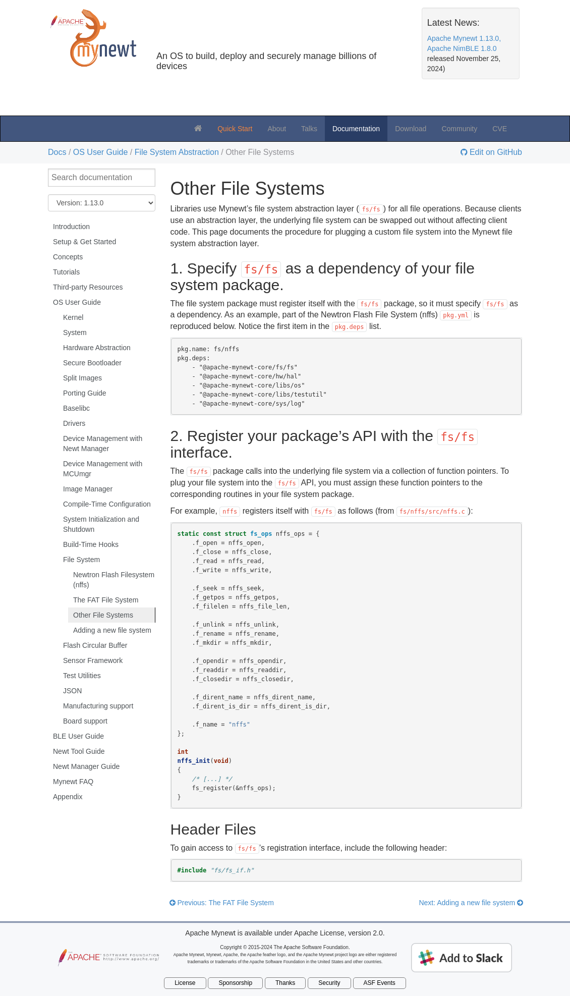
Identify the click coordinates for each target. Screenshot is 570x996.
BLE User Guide (78, 736)
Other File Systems (103, 615)
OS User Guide (100, 152)
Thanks (285, 982)
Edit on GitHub (495, 152)
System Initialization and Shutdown (101, 524)
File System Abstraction (177, 152)
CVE (499, 129)
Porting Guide (84, 393)
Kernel (73, 317)
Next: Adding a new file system (471, 903)
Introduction (71, 227)
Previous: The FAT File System (221, 903)
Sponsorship (235, 982)
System (75, 332)
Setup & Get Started (84, 242)
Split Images (82, 378)
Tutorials (66, 272)
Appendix (67, 797)
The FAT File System (105, 600)
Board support (85, 721)
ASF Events (379, 982)
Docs (57, 152)
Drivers (74, 423)
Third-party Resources (88, 287)
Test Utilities (82, 676)
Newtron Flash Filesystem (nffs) (113, 580)
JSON (72, 691)
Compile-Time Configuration (107, 504)
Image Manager (87, 489)
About (276, 129)
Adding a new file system (112, 630)
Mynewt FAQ (73, 782)
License (185, 982)
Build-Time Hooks (91, 544)
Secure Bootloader (92, 363)
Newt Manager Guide (86, 766)
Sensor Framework (93, 660)
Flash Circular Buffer (95, 645)
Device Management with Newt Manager (102, 443)
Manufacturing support (98, 706)
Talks (309, 129)
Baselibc (76, 408)
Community (459, 129)
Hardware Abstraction (97, 348)
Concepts (68, 257)
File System (81, 560)
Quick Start (234, 129)
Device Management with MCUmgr (102, 469)
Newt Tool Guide (78, 751)
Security (329, 982)
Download (410, 129)
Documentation (356, 129)
